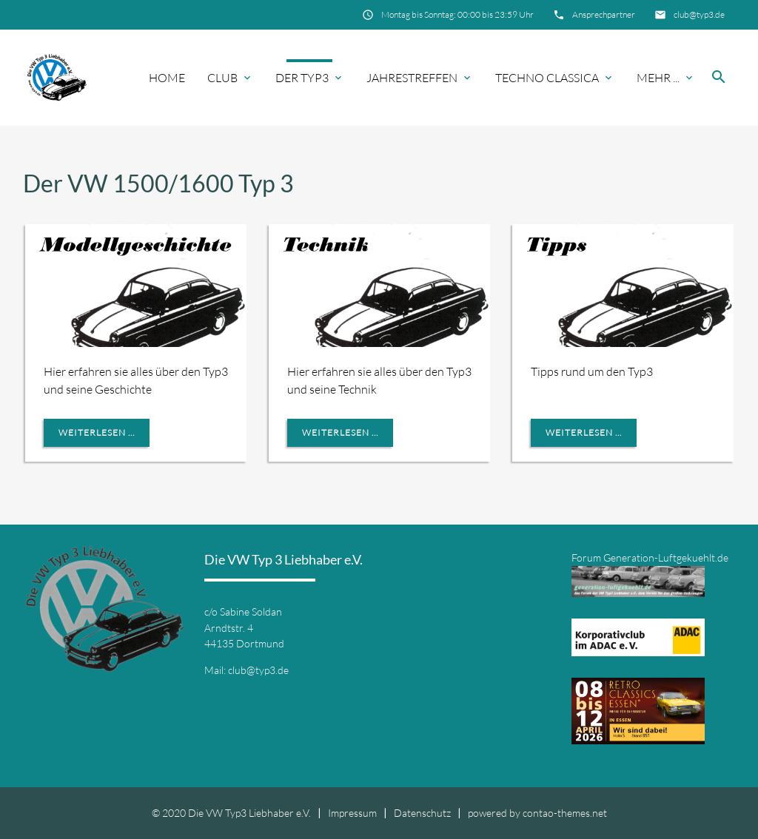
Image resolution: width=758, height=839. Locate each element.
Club (222, 77)
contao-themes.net (565, 812)
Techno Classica (547, 77)
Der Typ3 (302, 77)
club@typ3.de (699, 14)
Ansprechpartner (603, 14)
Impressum (352, 812)
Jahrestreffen (411, 77)
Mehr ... (658, 77)
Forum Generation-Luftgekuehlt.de (649, 557)
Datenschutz (422, 812)
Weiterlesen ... (96, 432)
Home (167, 77)
